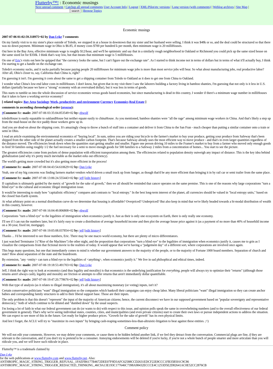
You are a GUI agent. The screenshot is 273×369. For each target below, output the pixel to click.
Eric (18, 60)
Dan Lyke (55, 36)
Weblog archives (223, 7)
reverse (67, 107)
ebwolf (83, 113)
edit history (92, 178)
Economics (121, 102)
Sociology (43, 102)
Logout (133, 7)
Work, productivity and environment (75, 102)
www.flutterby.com (46, 358)
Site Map (241, 7)
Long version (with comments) (191, 7)
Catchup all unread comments (84, 7)
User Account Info (115, 7)
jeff (81, 178)
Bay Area (30, 102)
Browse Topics (92, 10)
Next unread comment (49, 7)
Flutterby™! (47, 2)
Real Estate (136, 102)
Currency (106, 102)
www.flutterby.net (75, 358)
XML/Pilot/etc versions (155, 7)
